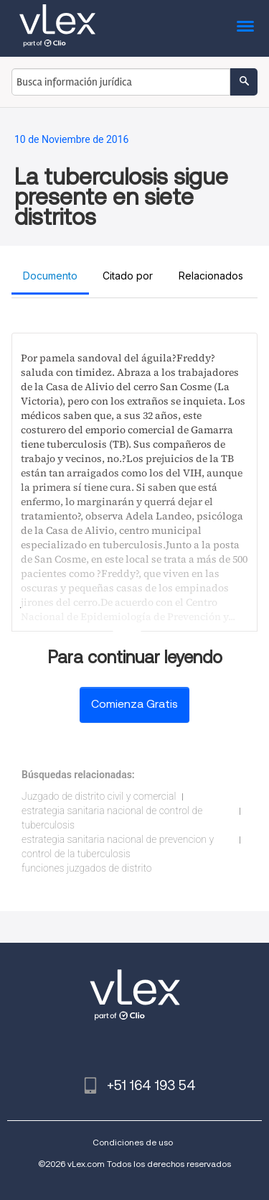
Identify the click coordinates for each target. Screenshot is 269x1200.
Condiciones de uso (133, 1142)
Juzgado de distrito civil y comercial (99, 796)
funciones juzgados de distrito (87, 868)
